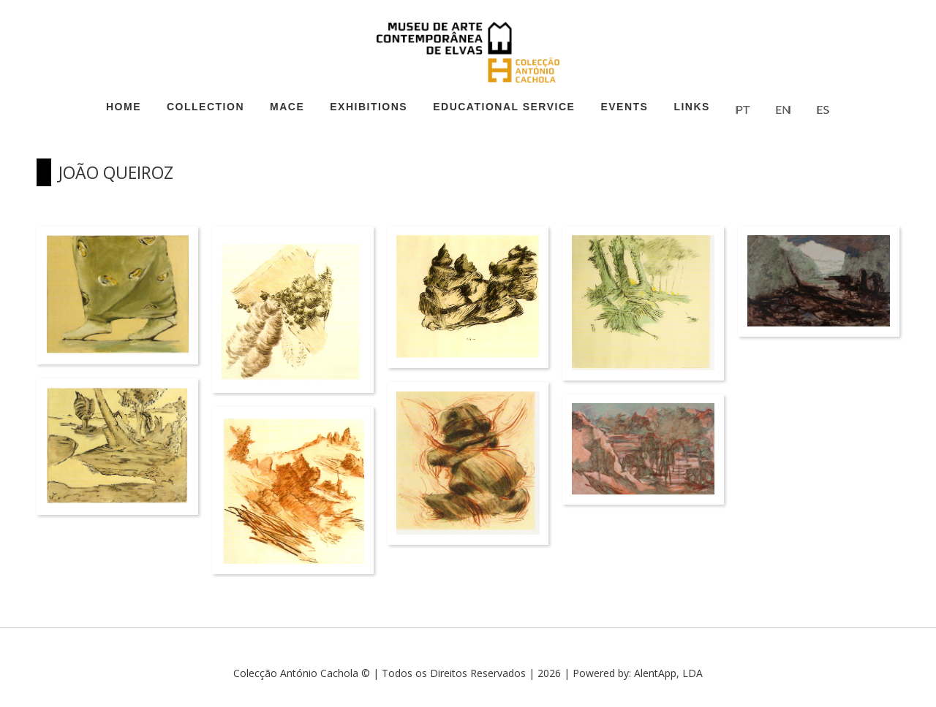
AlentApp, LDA (668, 673)
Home (123, 106)
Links (691, 106)
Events (624, 106)
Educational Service (504, 106)
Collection (205, 106)
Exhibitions (368, 106)
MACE (287, 106)
